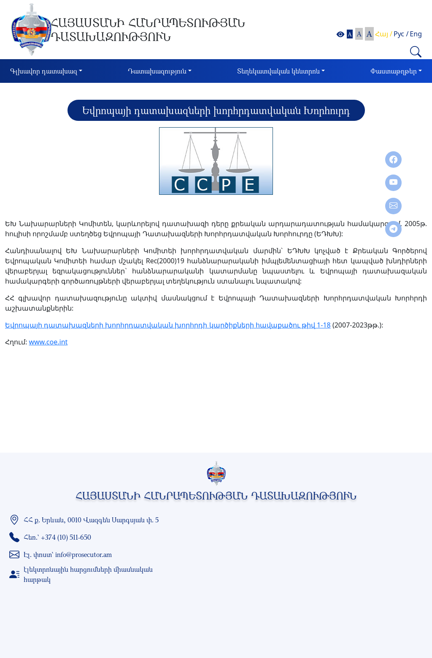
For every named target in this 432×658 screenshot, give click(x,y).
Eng (416, 33)
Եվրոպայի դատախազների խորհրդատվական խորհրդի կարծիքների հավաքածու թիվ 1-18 (168, 325)
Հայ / (383, 33)
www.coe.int (48, 342)
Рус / (401, 33)
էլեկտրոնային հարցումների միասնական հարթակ (88, 574)
